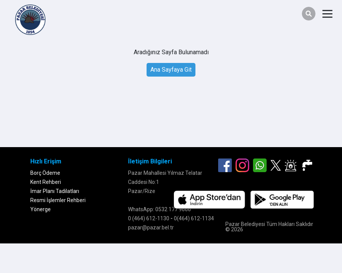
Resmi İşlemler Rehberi (58, 200)
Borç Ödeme (45, 173)
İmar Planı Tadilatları (54, 191)
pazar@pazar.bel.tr (151, 227)
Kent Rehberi (45, 182)
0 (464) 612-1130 (148, 218)
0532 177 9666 (173, 209)
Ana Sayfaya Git (171, 69)
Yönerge (40, 209)
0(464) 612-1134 (194, 218)
